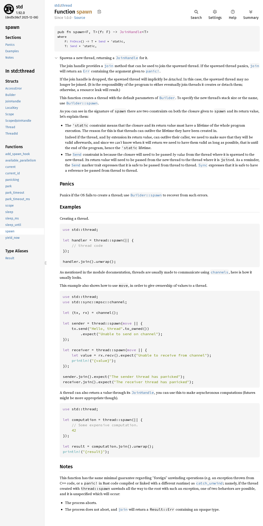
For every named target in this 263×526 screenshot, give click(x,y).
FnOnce (75, 41)
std (19, 7)
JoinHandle (131, 32)
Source (79, 18)
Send (101, 41)
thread (66, 5)
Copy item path (99, 11)
